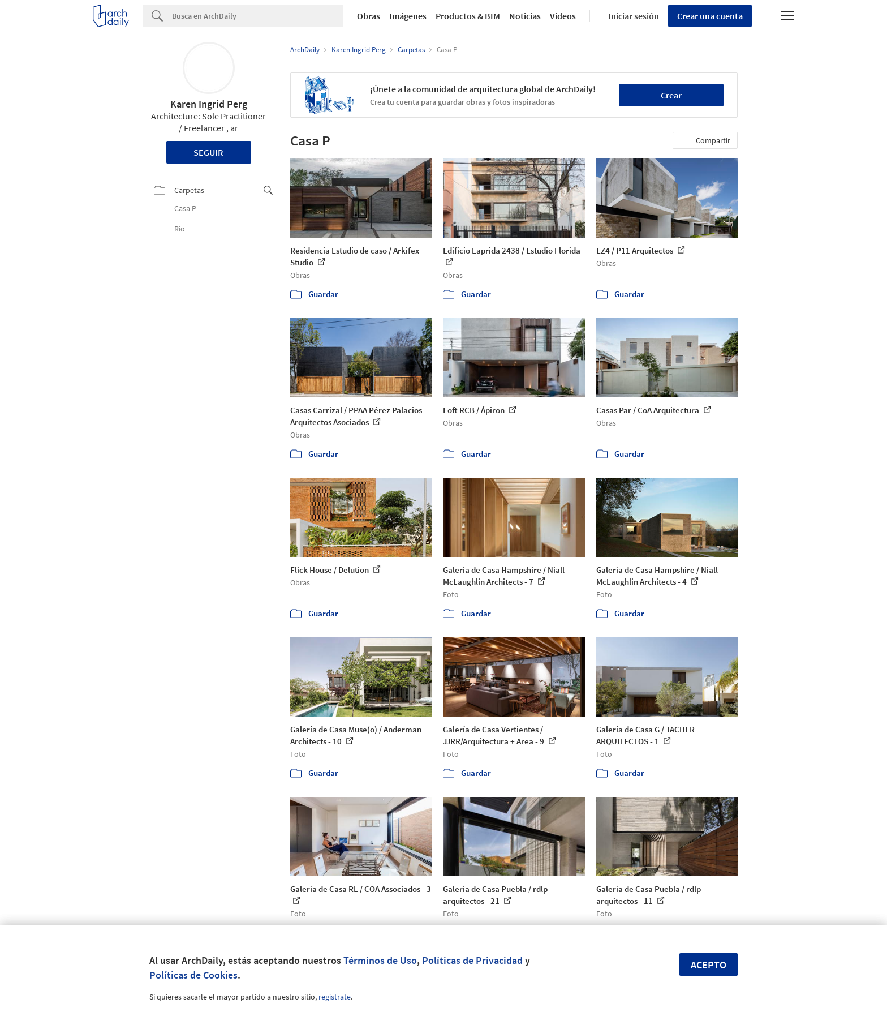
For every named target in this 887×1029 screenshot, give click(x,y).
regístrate (334, 997)
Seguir (208, 152)
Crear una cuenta (710, 16)
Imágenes (408, 15)
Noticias (525, 15)
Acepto (708, 964)
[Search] (257, 16)
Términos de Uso (380, 960)
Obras (368, 15)
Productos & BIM (468, 15)
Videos (563, 15)
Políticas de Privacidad (472, 960)
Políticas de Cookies (193, 974)
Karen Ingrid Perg (208, 103)
